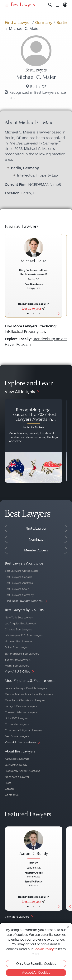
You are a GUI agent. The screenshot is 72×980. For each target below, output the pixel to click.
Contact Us (11, 794)
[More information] (43, 308)
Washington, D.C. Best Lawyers (24, 635)
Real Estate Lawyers (17, 736)
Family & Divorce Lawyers (21, 706)
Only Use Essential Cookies (36, 964)
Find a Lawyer (18, 22)
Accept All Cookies (36, 972)
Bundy (33, 862)
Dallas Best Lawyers (17, 647)
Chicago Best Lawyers (18, 629)
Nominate (36, 539)
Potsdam (23, 344)
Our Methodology (16, 764)
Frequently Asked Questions (22, 770)
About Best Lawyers (17, 758)
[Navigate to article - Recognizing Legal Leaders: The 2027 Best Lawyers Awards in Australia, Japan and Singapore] (33, 441)
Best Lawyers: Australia (19, 582)
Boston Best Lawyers (18, 659)
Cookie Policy (43, 949)
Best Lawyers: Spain (17, 588)
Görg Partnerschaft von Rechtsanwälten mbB (33, 272)
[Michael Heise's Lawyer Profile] (33, 252)
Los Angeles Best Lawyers (20, 623)
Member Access (36, 550)
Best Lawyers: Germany (19, 594)
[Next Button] (59, 276)
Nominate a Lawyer (17, 776)
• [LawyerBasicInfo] (28, 313)
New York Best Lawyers (19, 617)
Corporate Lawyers (17, 724)
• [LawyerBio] (34, 313)
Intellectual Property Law (25, 331)
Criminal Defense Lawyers (21, 712)
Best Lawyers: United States (21, 570)
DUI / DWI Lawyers (16, 718)
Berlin (61, 22)
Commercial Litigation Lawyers (23, 730)
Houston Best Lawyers (18, 641)
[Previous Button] (8, 276)
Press (8, 782)
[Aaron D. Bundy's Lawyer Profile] (34, 845)
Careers (9, 788)
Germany (43, 22)
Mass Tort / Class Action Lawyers (25, 700)
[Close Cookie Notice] (68, 927)
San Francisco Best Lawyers (22, 653)
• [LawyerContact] (39, 313)
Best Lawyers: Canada (18, 576)
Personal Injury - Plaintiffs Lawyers (26, 688)
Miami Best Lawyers (17, 665)
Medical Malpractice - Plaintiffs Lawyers (29, 694)
